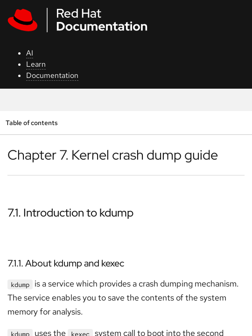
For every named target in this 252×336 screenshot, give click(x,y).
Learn (36, 64)
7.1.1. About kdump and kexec (65, 263)
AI (29, 53)
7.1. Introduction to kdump (70, 212)
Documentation (52, 75)
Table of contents (31, 122)
